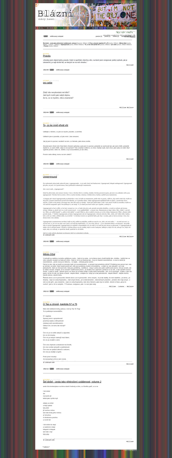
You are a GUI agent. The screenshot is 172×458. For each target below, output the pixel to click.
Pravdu (47, 55)
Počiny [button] (82, 28)
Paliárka (132, 36)
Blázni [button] (67, 28)
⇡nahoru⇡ (46, 447)
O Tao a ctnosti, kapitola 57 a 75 (60, 304)
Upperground (50, 176)
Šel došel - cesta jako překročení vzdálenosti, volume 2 (72, 381)
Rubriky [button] (52, 28)
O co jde (97, 28)
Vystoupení (114, 28)
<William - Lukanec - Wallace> (121, 286)
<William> (130, 65)
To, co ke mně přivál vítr (55, 125)
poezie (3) (99, 36)
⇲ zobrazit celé (48, 235)
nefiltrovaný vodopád (56, 36)
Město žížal (49, 254)
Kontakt (131, 28)
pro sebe (47, 82)
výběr (45, 36)
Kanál (39, 28)
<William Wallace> (126, 107)
